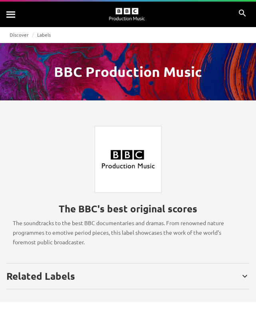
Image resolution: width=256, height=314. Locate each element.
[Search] (11, 14)
